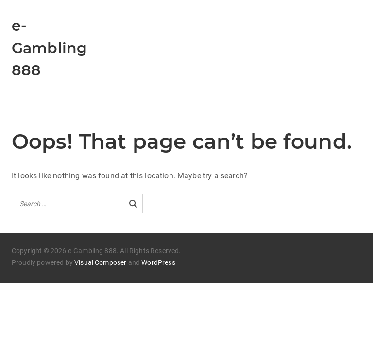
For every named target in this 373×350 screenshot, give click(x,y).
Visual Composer (100, 262)
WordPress (158, 262)
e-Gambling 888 (49, 48)
